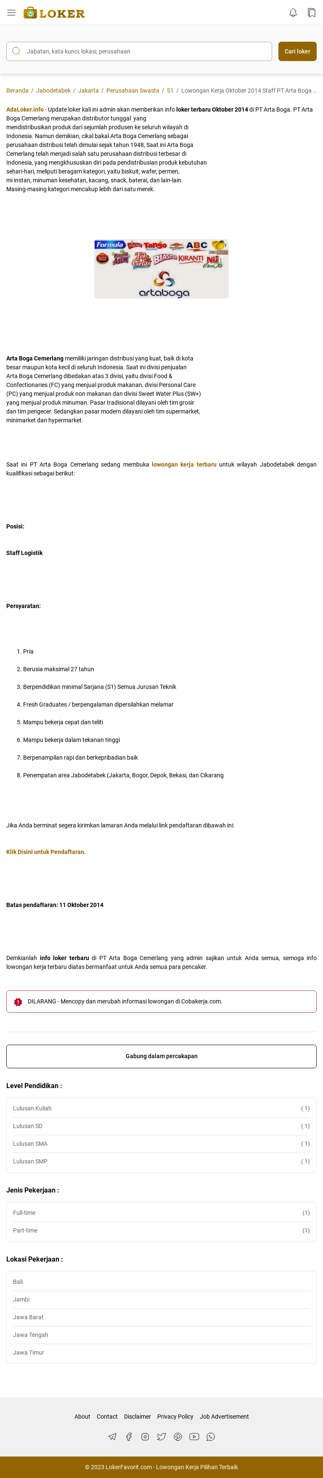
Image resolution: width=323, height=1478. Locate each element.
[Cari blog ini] (139, 51)
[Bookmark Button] (311, 12)
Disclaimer (137, 1416)
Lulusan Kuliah (161, 1108)
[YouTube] (194, 1437)
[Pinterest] (178, 1437)
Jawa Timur (28, 1352)
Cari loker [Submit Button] (297, 51)
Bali (18, 1281)
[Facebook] (129, 1437)
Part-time (161, 1230)
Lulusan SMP (161, 1161)
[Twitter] (161, 1437)
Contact (107, 1416)
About (82, 1416)
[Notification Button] (293, 12)
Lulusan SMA (161, 1143)
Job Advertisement (224, 1416)
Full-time (161, 1213)
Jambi (21, 1299)
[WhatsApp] (211, 1437)
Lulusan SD (161, 1126)
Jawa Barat (28, 1317)
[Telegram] (112, 1437)
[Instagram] (145, 1437)
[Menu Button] (11, 12)
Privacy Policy (175, 1416)
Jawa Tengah (30, 1334)
